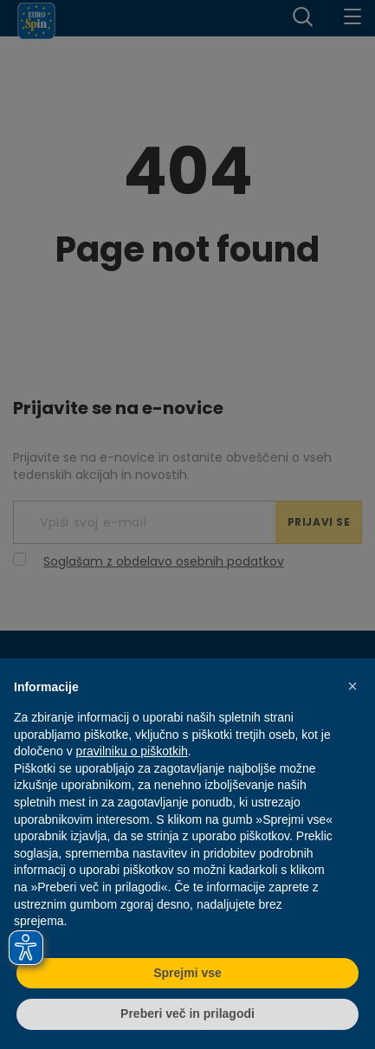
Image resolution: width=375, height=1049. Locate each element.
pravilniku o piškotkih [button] (132, 751)
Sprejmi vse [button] (187, 973)
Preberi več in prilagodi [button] (187, 1013)
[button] (352, 686)
